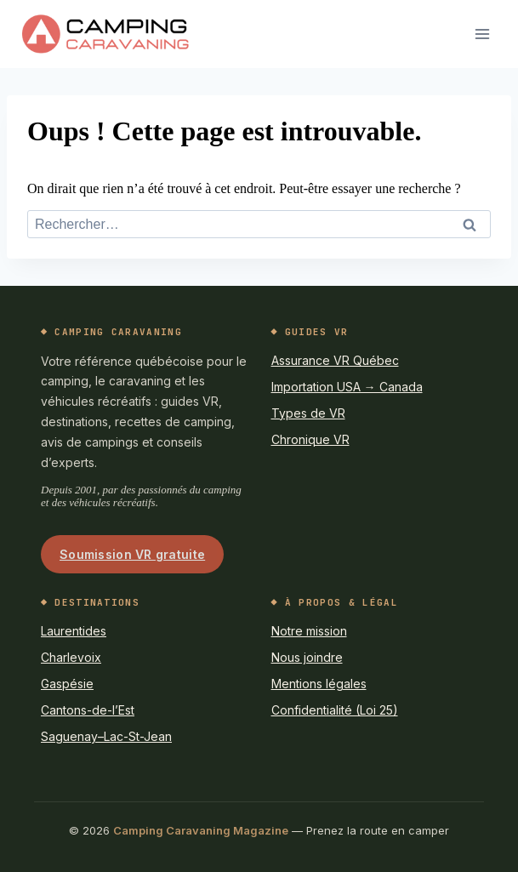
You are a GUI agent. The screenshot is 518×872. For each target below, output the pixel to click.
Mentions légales (319, 683)
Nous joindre (307, 657)
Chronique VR (310, 439)
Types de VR (308, 413)
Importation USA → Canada (347, 386)
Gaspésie (67, 683)
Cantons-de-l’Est (87, 710)
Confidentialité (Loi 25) (334, 710)
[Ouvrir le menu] (482, 33)
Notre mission (309, 631)
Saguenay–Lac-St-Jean (106, 736)
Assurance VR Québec (335, 360)
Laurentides (73, 631)
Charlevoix (71, 657)
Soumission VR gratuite (132, 554)
